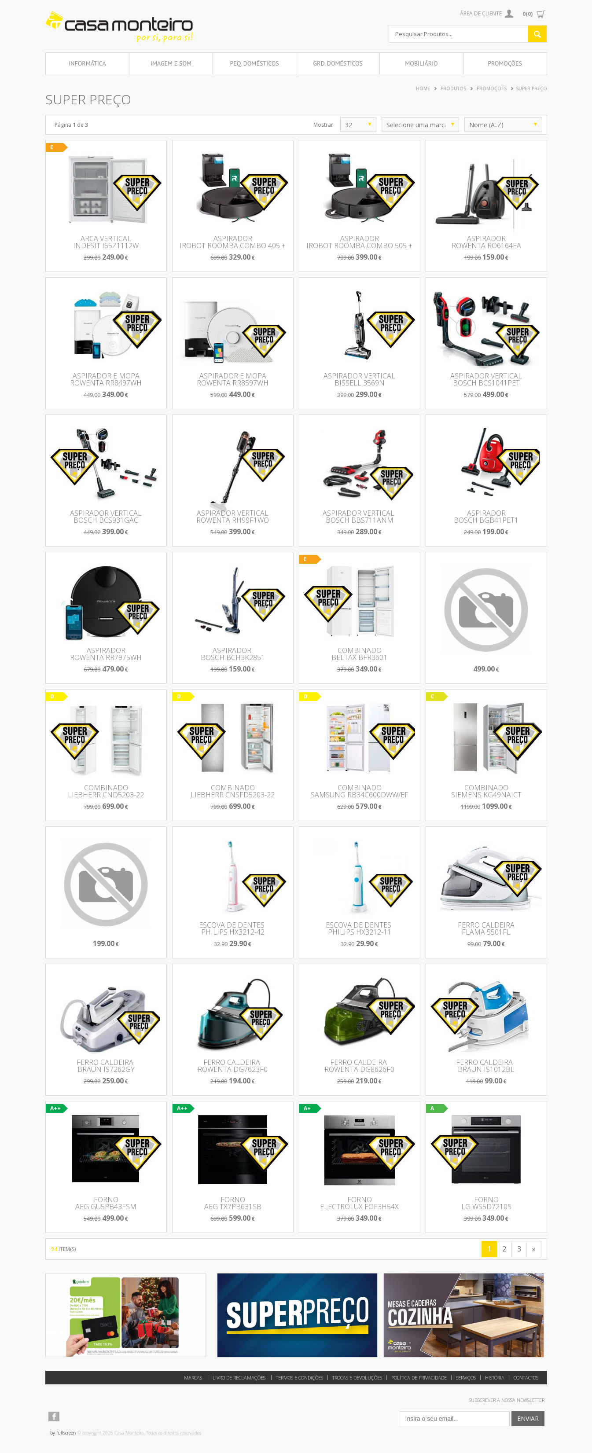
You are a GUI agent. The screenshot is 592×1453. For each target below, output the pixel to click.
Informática (87, 63)
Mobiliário (421, 63)
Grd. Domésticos (338, 63)
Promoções (505, 63)
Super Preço (531, 88)
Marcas (193, 1377)
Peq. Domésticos (254, 63)
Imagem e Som (171, 63)
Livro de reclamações (239, 1377)
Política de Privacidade (419, 1377)
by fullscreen (63, 1433)
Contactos (526, 1377)
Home (423, 88)
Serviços (466, 1377)
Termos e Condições (299, 1377)
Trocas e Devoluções (357, 1377)
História (494, 1377)
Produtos (453, 88)
